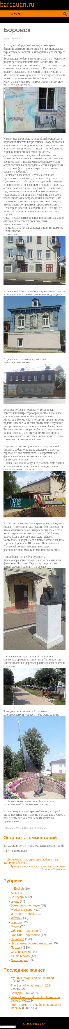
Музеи (19, 828)
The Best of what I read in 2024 (31, 985)
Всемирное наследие (25, 905)
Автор (6, 38)
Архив (15, 892)
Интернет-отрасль (23, 913)
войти (22, 845)
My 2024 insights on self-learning (32, 978)
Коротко (16, 922)
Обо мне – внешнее (24, 930)
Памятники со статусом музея (31, 943)
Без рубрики (19, 897)
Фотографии (19, 960)
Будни (15, 901)
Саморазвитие (21, 951)
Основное (17, 939)
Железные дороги (23, 909)
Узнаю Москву (20, 956)
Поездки (28, 828)
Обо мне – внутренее (25, 935)
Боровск (17, 29)
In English (17, 888)
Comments (41, 828)
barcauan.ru (17, 4)
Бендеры (17, 993)
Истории (16, 918)
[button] (29, 850)
